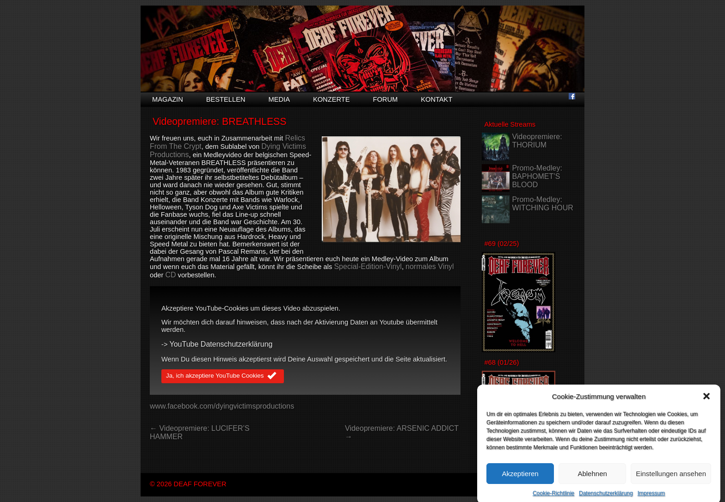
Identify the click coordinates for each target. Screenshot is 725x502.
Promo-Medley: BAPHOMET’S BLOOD (537, 176)
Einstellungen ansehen (671, 480)
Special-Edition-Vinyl (367, 266)
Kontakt (436, 99)
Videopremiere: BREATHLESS (220, 121)
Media (279, 99)
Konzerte (331, 99)
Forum (385, 99)
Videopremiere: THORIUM (537, 141)
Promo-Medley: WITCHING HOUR (542, 204)
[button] (706, 402)
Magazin (167, 99)
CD (170, 275)
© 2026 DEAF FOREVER (188, 484)
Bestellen (226, 99)
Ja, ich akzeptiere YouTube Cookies (222, 376)
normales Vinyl (430, 266)
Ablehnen (592, 480)
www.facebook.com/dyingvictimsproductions (222, 406)
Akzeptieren (520, 480)
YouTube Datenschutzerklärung (221, 344)
